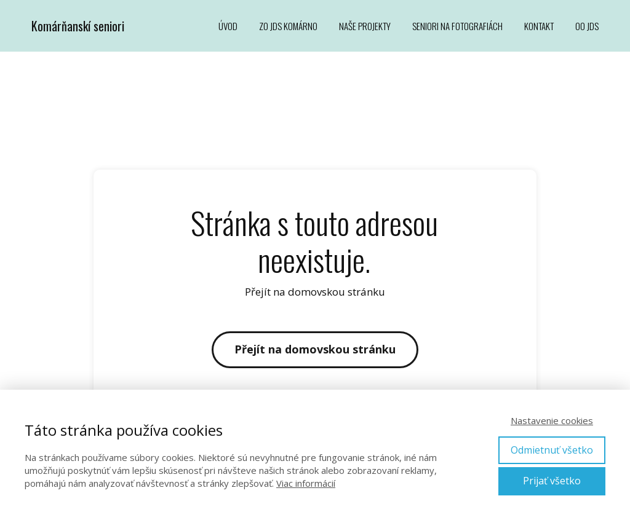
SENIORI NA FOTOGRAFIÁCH (457, 26)
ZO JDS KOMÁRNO (288, 26)
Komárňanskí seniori (77, 26)
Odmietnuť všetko (552, 450)
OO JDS (587, 26)
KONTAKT (539, 26)
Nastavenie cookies (552, 420)
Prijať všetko (552, 480)
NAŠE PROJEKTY (365, 26)
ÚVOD (227, 26)
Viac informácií (305, 483)
